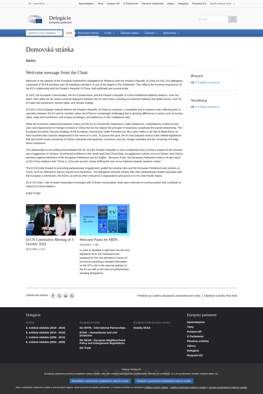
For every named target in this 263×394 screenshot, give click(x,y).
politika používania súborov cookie (188, 388)
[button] (110, 33)
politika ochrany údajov (156, 388)
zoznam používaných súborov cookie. (227, 388)
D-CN (69, 33)
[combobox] (211, 19)
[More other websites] (222, 3)
